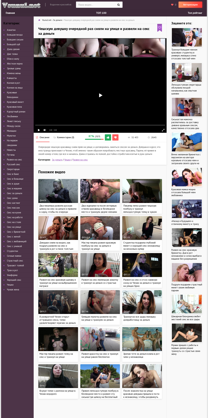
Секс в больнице (15, 178)
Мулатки (11, 135)
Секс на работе (15, 217)
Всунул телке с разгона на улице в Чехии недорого (57, 392)
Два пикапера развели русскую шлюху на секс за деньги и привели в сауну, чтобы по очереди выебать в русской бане (57, 210)
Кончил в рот (13, 82)
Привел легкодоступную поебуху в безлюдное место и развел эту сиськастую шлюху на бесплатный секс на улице (100, 395)
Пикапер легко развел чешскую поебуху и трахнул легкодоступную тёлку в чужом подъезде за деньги (140, 210)
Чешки (67, 159)
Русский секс (13, 164)
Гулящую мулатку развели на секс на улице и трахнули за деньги (99, 318)
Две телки (12, 53)
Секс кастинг (13, 202)
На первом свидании (12, 143)
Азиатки (11, 29)
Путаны (11, 154)
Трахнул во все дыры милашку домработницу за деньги (139, 318)
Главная (10, 13)
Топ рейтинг (195, 13)
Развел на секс (80, 159)
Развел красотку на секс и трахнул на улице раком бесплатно (99, 355)
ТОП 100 (101, 13)
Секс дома (12, 198)
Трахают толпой (15, 265)
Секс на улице (14, 226)
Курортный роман (16, 111)
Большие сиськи (15, 39)
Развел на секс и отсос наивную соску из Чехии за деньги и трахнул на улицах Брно (142, 282)
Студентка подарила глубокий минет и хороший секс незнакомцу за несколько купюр (141, 245)
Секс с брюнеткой (16, 231)
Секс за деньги (14, 193)
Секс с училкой (14, 246)
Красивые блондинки (12, 95)
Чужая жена (13, 289)
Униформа (12, 275)
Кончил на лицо (15, 87)
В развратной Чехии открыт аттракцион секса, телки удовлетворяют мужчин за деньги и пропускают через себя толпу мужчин (57, 323)
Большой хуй (13, 44)
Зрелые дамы (14, 68)
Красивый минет (15, 101)
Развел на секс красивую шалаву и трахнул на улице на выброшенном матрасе (58, 282)
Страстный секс (15, 260)
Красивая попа (14, 106)
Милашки (11, 130)
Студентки (12, 251)
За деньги (57, 159)
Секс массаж (13, 207)
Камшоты (12, 78)
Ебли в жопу (13, 58)
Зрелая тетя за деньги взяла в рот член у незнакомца (141, 355)
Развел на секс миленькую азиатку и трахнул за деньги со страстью (99, 281)
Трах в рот (12, 270)
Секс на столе (14, 222)
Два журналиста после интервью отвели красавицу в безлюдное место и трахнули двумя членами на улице (99, 210)
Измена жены (14, 73)
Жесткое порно (15, 63)
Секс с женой (13, 236)
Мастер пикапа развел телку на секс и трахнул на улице (56, 355)
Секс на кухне (14, 212)
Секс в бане (13, 174)
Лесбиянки (12, 116)
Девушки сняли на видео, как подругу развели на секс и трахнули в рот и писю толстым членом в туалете (56, 247)
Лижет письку (14, 121)
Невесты (11, 149)
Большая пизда (14, 34)
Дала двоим (13, 49)
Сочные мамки (14, 255)
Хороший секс (14, 279)
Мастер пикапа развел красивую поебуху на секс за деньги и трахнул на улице (98, 245)
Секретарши (13, 169)
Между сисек (13, 126)
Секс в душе (13, 183)
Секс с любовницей (16, 241)
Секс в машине (14, 188)
